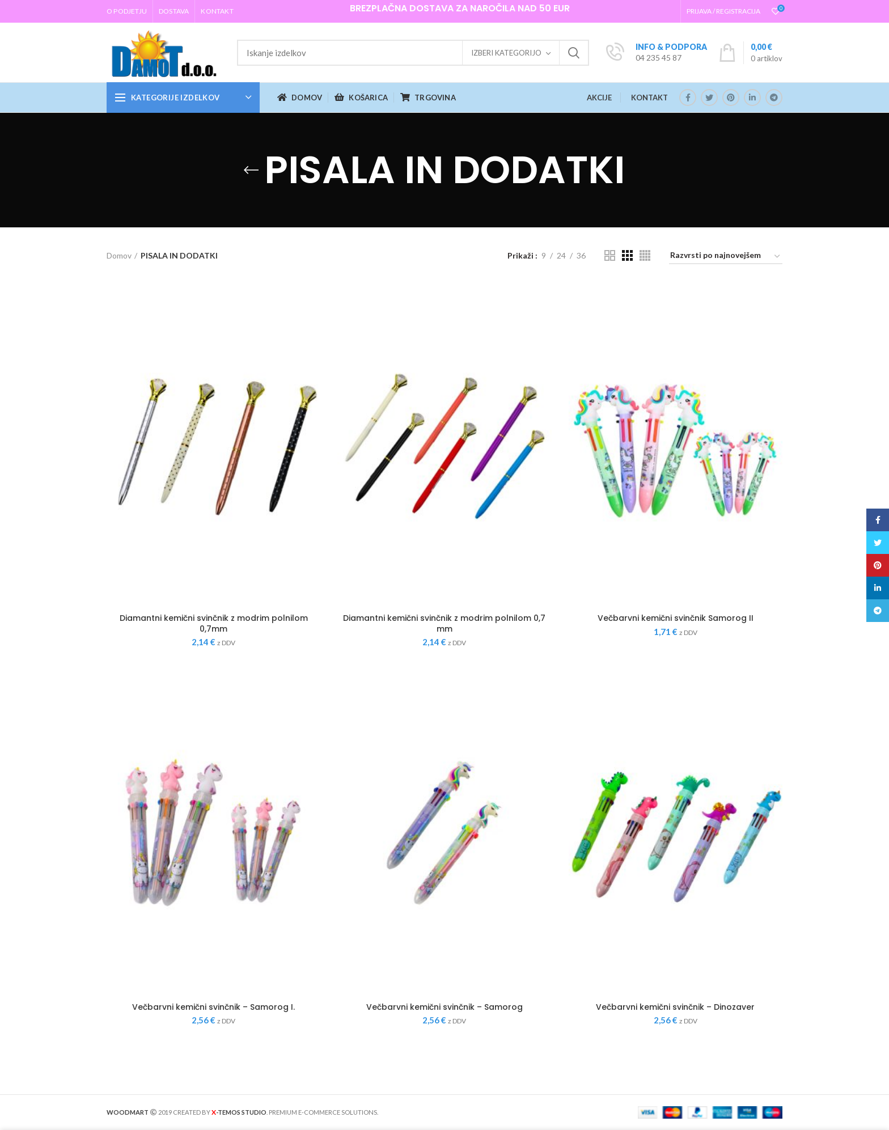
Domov (119, 255)
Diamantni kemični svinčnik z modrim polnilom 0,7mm (214, 623)
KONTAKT (649, 97)
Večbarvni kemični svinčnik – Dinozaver (675, 1007)
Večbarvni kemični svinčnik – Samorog (444, 1007)
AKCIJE (599, 97)
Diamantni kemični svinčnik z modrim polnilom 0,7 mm (444, 623)
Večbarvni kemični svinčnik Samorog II (675, 618)
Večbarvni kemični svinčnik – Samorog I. (213, 1007)
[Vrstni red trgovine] (725, 257)
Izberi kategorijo (506, 52)
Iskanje (574, 53)
